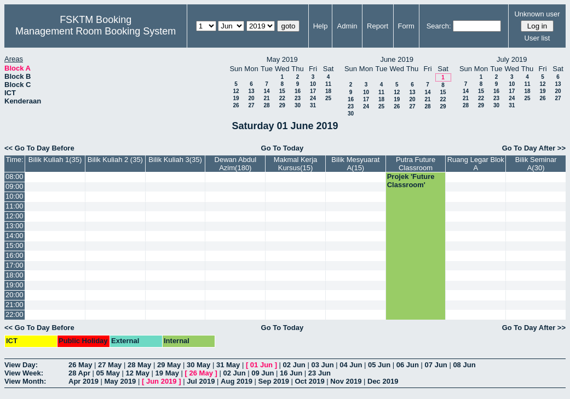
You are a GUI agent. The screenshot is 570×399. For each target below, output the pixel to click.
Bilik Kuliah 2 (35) (115, 159)
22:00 (14, 314)
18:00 (14, 275)
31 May (228, 365)
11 (328, 84)
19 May (167, 373)
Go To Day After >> (534, 148)
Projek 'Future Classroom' (411, 180)
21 (266, 98)
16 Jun (291, 373)
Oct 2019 (309, 381)
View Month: (25, 381)
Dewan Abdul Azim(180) (236, 163)
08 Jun (464, 365)
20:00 (14, 295)
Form (406, 26)
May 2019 (120, 381)
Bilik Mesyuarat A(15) (355, 163)
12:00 (14, 216)
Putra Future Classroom (415, 163)
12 (236, 91)
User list (537, 38)
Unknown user (537, 14)
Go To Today (282, 148)
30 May (198, 365)
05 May (108, 373)
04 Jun (350, 365)
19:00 (14, 285)
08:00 (14, 176)
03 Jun (322, 365)
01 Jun (261, 365)
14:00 (14, 236)
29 (282, 105)
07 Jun (436, 365)
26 (236, 105)
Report (377, 26)
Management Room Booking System (95, 31)
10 (313, 84)
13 (251, 91)
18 (328, 91)
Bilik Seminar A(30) (536, 163)
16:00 (14, 255)
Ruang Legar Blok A (475, 163)
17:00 (14, 265)
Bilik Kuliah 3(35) (175, 159)
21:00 (14, 304)
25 (328, 98)
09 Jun (262, 373)
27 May (110, 365)
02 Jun (294, 365)
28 (266, 105)
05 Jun (379, 365)
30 (298, 105)
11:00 (14, 206)
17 (313, 91)
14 (266, 91)
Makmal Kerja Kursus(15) (295, 163)
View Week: (23, 373)
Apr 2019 (83, 381)
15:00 (14, 245)
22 (282, 98)
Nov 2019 (345, 381)
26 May (80, 365)
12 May (137, 373)
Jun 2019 (161, 381)
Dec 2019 (382, 381)
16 (298, 91)
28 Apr (79, 373)
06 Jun (407, 365)
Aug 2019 (236, 381)
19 (236, 98)
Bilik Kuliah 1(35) (55, 159)
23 (298, 98)
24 (313, 98)
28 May (139, 365)
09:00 (14, 186)
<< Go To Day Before (39, 148)
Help (320, 26)
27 (251, 105)
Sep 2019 (273, 381)
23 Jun (319, 373)
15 (282, 91)
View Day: (21, 365)
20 (251, 98)
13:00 (14, 226)
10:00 (14, 196)
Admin (347, 26)
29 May (169, 365)
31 (313, 105)
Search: (439, 26)
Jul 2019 (201, 381)
